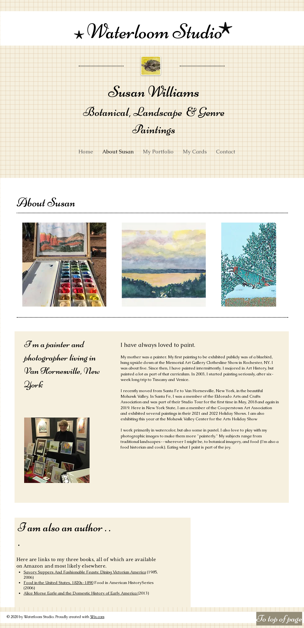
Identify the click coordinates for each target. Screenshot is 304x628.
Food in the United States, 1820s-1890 (58, 582)
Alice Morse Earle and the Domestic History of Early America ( (81, 593)
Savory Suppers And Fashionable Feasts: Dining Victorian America (85, 572)
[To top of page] (279, 619)
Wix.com (97, 616)
